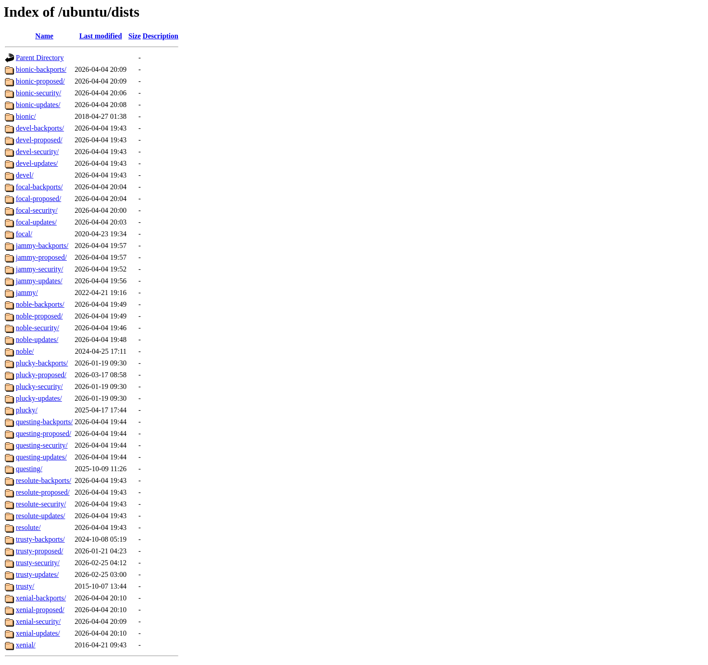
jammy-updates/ (39, 281)
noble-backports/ (40, 304)
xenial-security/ (38, 621)
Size (134, 36)
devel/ (24, 175)
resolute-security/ (41, 504)
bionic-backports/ (41, 69)
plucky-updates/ (39, 398)
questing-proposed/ (43, 433)
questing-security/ (42, 445)
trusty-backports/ (40, 539)
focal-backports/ (39, 187)
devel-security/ (37, 151)
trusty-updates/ (37, 574)
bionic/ (26, 116)
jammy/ (27, 292)
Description (160, 36)
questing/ (29, 469)
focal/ (24, 234)
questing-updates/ (41, 457)
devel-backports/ (40, 128)
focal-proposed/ (38, 198)
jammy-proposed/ (41, 257)
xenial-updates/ (38, 633)
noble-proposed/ (39, 316)
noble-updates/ (37, 339)
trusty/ (25, 586)
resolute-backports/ (43, 480)
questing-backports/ (44, 422)
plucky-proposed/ (41, 375)
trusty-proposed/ (39, 551)
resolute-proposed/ (43, 492)
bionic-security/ (38, 93)
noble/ (25, 351)
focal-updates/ (36, 222)
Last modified (100, 36)
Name (44, 36)
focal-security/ (36, 210)
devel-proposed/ (39, 140)
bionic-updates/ (38, 104)
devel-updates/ (37, 163)
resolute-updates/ (40, 516)
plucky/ (26, 410)
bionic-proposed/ (40, 81)
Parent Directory (40, 57)
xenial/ (26, 645)
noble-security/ (37, 328)
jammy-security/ (39, 269)
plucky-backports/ (42, 363)
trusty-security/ (38, 563)
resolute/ (28, 527)
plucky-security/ (39, 386)
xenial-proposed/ (40, 609)
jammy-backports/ (42, 245)
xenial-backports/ (41, 598)
